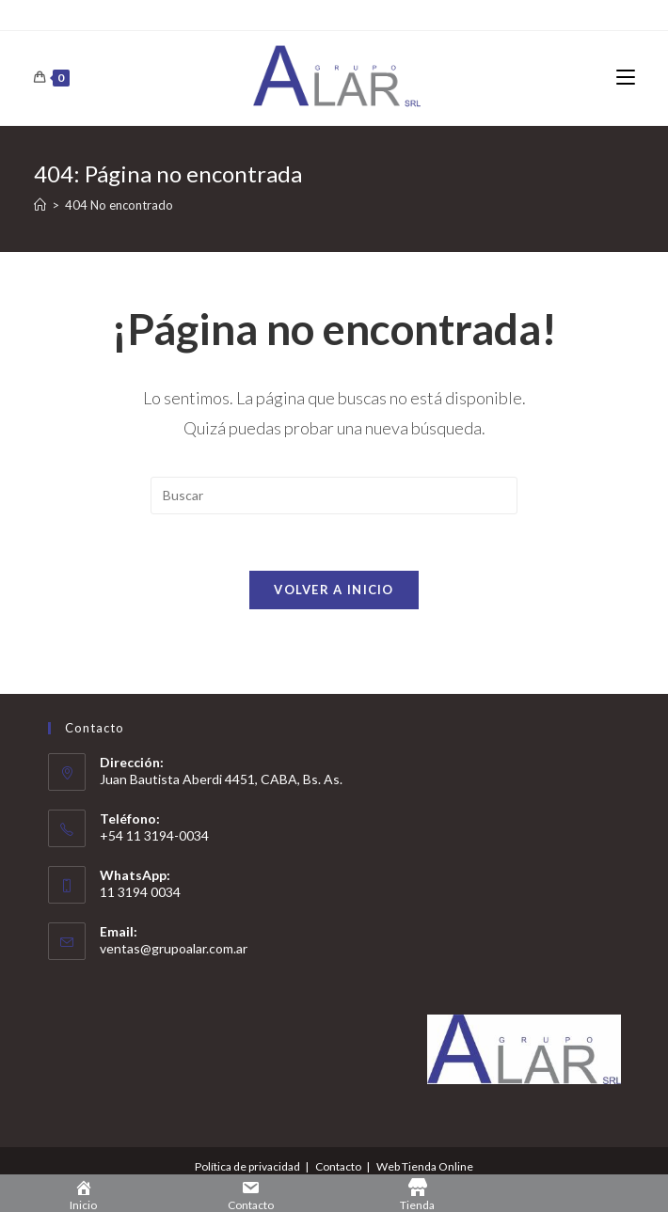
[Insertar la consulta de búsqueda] (334, 495)
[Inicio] (40, 204)
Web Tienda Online (424, 1166)
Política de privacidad (247, 1166)
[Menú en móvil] (625, 78)
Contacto (338, 1166)
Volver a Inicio (334, 589)
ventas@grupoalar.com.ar (173, 948)
